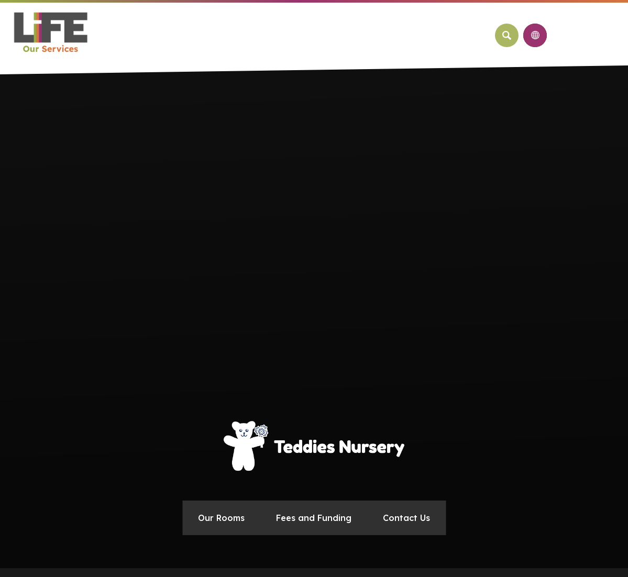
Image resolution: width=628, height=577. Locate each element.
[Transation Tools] (535, 35)
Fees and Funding (313, 518)
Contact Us (406, 518)
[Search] (507, 35)
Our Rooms (221, 518)
